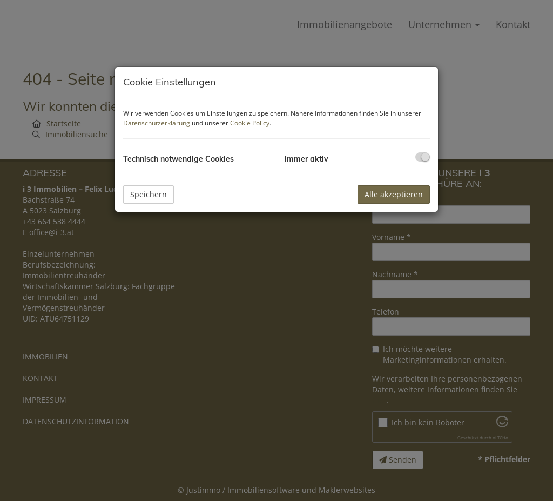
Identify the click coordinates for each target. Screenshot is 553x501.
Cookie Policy (249, 123)
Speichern (148, 194)
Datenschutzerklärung (156, 123)
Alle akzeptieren (394, 194)
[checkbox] (422, 157)
